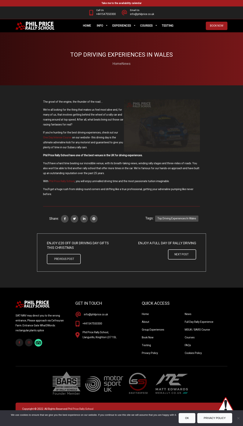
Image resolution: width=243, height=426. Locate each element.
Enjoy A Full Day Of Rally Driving (167, 247)
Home (90, 28)
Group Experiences (153, 333)
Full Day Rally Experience (199, 326)
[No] (238, 418)
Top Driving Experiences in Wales (176, 222)
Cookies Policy (193, 357)
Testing (171, 28)
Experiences (125, 28)
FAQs (188, 349)
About (145, 326)
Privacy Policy (150, 357)
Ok (187, 418)
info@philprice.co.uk (96, 318)
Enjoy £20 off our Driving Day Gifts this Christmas (78, 249)
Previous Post (64, 263)
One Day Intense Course (57, 141)
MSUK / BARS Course (197, 333)
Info (103, 28)
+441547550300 (92, 327)
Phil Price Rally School (62, 185)
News (126, 67)
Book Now (216, 29)
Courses (150, 28)
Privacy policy (215, 418)
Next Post (181, 258)
